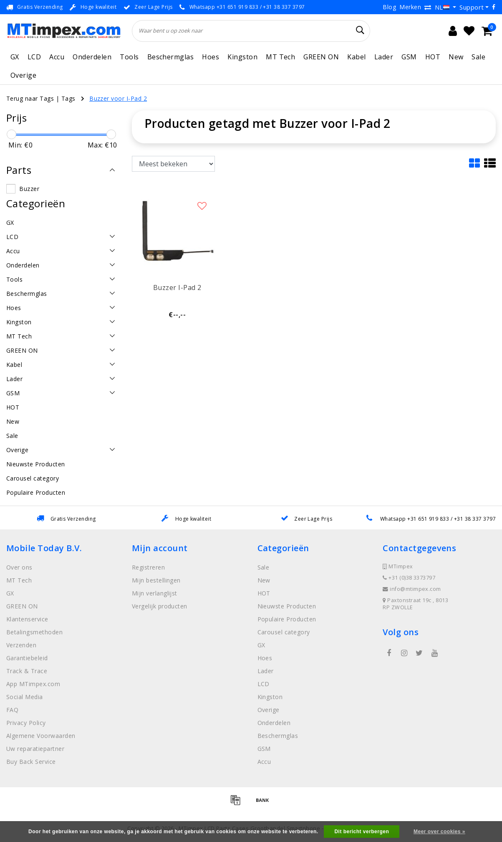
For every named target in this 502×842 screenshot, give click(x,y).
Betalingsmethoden (34, 632)
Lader (383, 56)
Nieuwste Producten (286, 606)
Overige (23, 75)
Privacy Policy (26, 723)
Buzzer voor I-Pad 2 (118, 98)
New (456, 56)
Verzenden (21, 645)
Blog (389, 7)
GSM (408, 56)
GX (14, 56)
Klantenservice (27, 619)
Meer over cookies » (439, 831)
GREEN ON (321, 56)
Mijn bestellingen (156, 580)
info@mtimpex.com (412, 589)
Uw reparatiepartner (35, 749)
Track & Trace (26, 671)
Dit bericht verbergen (361, 831)
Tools (129, 56)
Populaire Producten (286, 619)
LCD (34, 56)
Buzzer (29, 189)
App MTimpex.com (33, 684)
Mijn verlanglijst (154, 593)
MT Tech (280, 56)
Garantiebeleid (27, 658)
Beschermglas (170, 56)
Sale (478, 56)
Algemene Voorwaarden (41, 736)
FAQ (12, 710)
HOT (432, 56)
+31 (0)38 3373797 (409, 577)
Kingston (242, 56)
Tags (68, 98)
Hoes (210, 56)
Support (471, 7)
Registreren (148, 567)
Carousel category (283, 632)
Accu (56, 56)
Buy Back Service (31, 762)
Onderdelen (92, 56)
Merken (410, 7)
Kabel (356, 56)
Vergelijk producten (159, 606)
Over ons (19, 567)
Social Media (24, 697)
